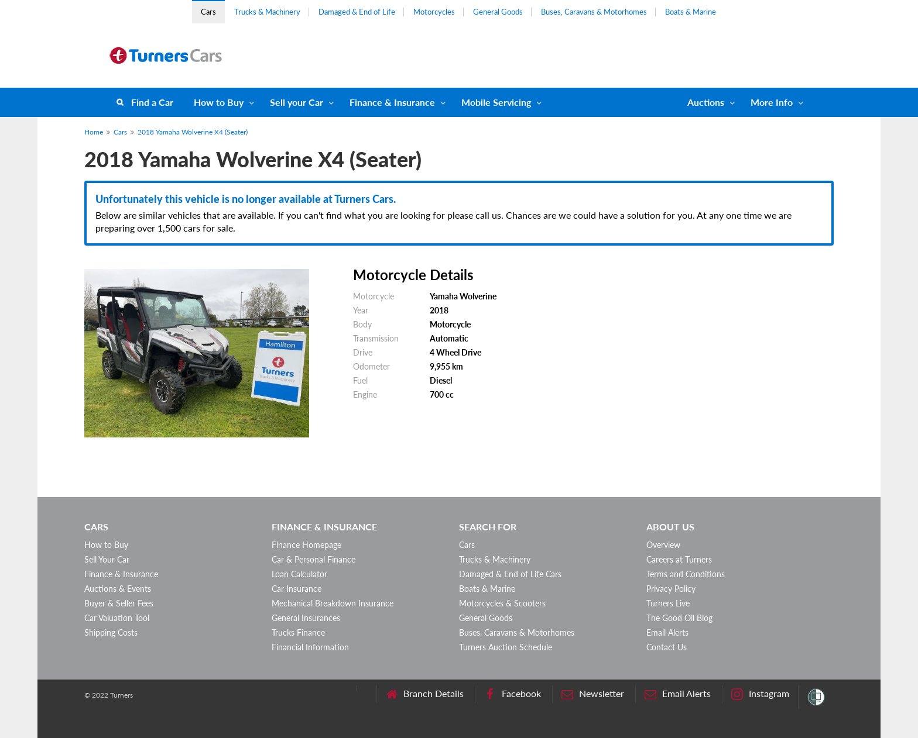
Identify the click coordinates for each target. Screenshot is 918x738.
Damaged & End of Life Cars (510, 574)
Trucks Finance (298, 632)
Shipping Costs (111, 632)
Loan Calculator (299, 574)
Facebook (512, 694)
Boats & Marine (690, 11)
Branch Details (425, 694)
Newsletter (592, 694)
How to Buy (219, 102)
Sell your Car (296, 102)
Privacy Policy (671, 589)
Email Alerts (667, 632)
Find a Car (152, 102)
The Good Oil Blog (679, 618)
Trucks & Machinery (267, 11)
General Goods (498, 11)
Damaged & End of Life (356, 11)
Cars (208, 11)
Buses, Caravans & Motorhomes (594, 11)
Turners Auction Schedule (505, 647)
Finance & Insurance (392, 102)
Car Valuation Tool (116, 618)
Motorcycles (434, 11)
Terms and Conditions (685, 574)
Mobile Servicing (496, 102)
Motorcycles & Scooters (502, 603)
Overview (663, 545)
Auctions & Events (117, 589)
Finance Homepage (306, 545)
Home (93, 131)
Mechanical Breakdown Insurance (332, 603)
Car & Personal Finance (313, 559)
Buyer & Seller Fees (118, 603)
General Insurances (306, 618)
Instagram (760, 694)
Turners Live (668, 603)
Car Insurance (296, 589)
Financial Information (310, 647)
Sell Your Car (106, 559)
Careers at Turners (679, 559)
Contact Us (666, 647)
